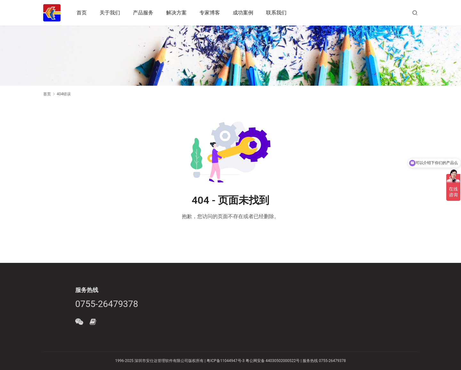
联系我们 (276, 13)
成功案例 (243, 13)
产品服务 (143, 13)
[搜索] (415, 12)
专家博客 (209, 13)
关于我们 (110, 13)
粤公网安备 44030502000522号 (273, 360)
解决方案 (176, 13)
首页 (82, 13)
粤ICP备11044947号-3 (225, 360)
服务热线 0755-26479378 (324, 360)
